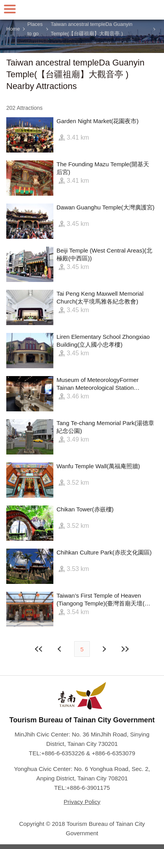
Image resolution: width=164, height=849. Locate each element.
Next (60, 649)
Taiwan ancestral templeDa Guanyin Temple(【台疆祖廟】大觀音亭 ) (91, 29)
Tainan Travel (82, 10)
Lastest (125, 649)
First (39, 649)
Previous (103, 649)
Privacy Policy (82, 801)
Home (13, 29)
